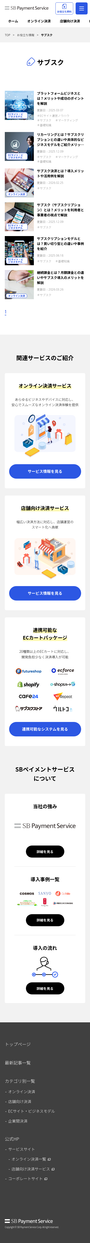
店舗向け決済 (70, 21)
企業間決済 (17, 1121)
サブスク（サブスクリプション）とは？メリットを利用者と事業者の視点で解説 (60, 209)
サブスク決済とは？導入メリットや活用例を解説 (60, 173)
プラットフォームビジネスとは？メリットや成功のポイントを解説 (60, 98)
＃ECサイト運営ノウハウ (53, 115)
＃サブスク (44, 120)
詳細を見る (45, 851)
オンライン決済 (39, 21)
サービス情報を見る (45, 471)
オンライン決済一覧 (29, 1159)
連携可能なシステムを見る (45, 729)
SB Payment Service (29, 1221)
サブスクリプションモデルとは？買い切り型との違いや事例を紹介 (60, 243)
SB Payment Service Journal (26, 9)
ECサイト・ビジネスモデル (15, 115)
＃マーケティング (66, 120)
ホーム (13, 21)
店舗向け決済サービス (31, 1169)
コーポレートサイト (25, 1178)
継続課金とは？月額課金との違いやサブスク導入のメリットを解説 (60, 277)
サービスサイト (21, 1149)
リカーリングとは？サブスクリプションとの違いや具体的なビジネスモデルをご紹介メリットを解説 (60, 139)
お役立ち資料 (64, 8)
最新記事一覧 (18, 1062)
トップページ (18, 1044)
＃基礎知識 (44, 125)
